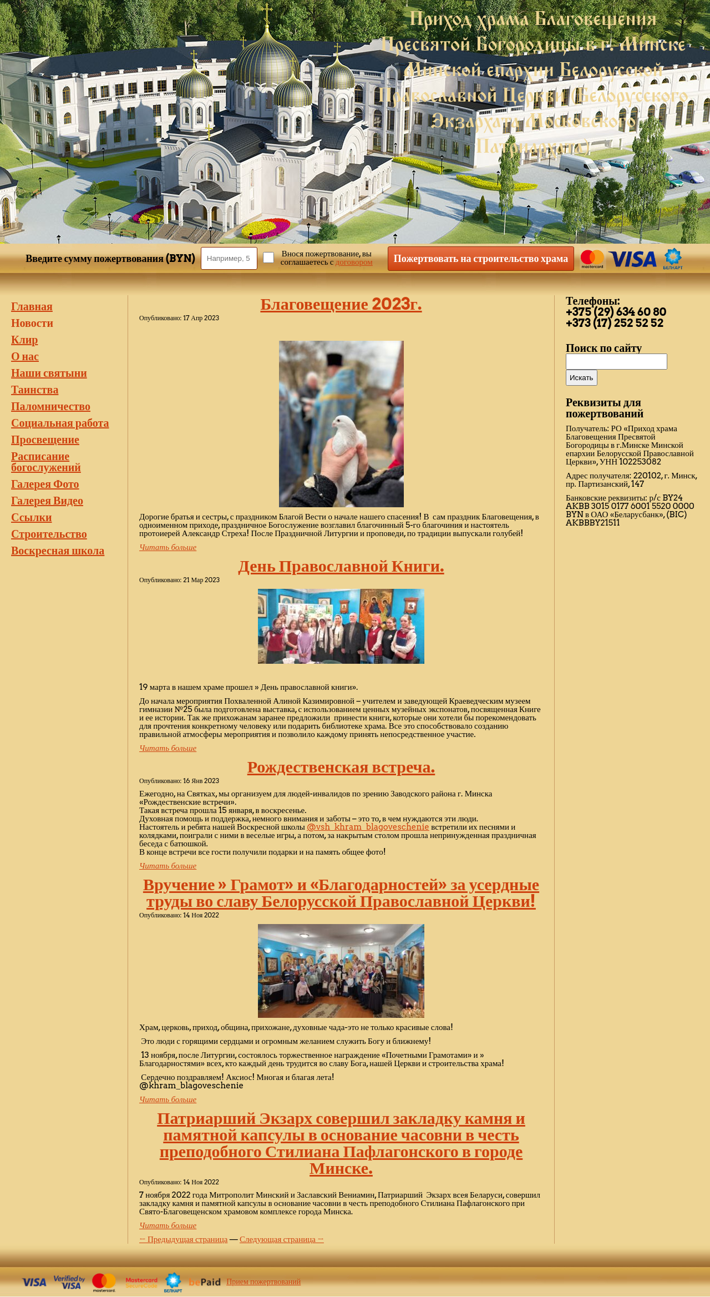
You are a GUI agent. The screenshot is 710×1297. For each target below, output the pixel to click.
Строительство (49, 534)
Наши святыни (49, 373)
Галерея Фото (45, 484)
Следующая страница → (282, 1239)
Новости (32, 323)
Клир (24, 339)
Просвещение (45, 439)
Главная (32, 306)
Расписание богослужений (46, 462)
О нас (25, 356)
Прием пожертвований (263, 1281)
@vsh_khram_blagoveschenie (368, 827)
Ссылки (31, 517)
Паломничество (50, 406)
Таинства (34, 389)
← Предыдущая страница (183, 1239)
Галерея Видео (47, 500)
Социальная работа (60, 423)
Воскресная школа (57, 550)
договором (354, 262)
